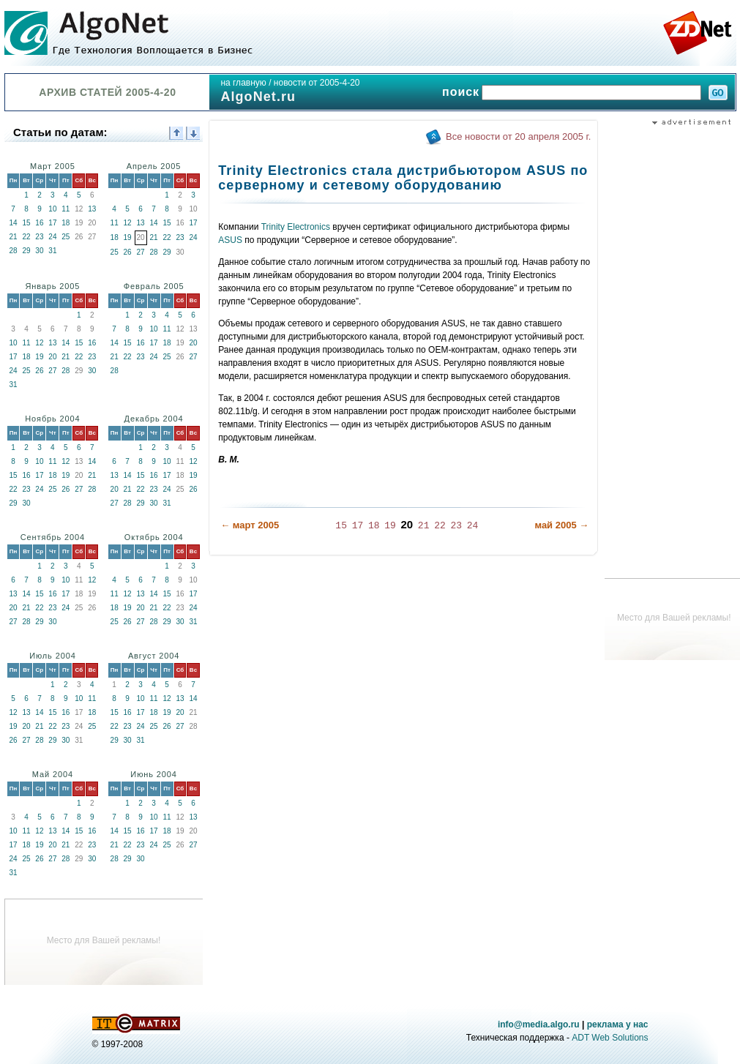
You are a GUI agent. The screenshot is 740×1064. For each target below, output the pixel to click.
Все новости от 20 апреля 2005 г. (518, 136)
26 (128, 252)
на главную (243, 83)
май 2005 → (561, 525)
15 (26, 223)
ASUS (230, 240)
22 (26, 237)
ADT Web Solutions (610, 1038)
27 (141, 252)
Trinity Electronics (295, 227)
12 (128, 223)
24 (52, 237)
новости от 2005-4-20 (317, 83)
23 (39, 237)
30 (39, 251)
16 (39, 223)
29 (26, 251)
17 (52, 223)
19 (128, 237)
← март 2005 (249, 525)
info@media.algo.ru (539, 1024)
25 (65, 237)
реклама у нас (618, 1024)
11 (65, 209)
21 (13, 237)
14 (13, 223)
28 (13, 251)
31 (52, 251)
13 (92, 209)
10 (52, 209)
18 (65, 223)
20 (52, 357)
